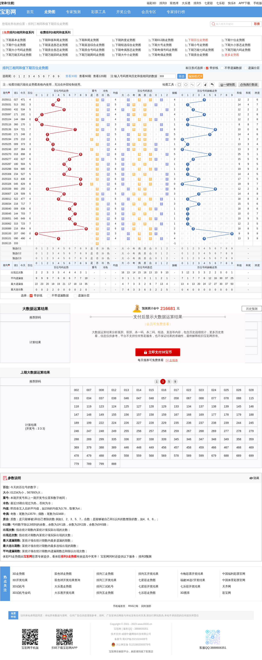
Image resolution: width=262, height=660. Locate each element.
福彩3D (151, 3)
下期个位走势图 (16, 45)
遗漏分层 (252, 68)
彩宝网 (226, 592)
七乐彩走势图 (147, 592)
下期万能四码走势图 (55, 54)
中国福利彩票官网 (233, 573)
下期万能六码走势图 (238, 49)
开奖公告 (123, 12)
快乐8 (231, 3)
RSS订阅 (133, 606)
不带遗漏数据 (231, 68)
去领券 (173, 360)
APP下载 (244, 3)
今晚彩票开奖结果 (191, 573)
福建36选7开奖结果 (192, 580)
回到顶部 (146, 606)
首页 (30, 12)
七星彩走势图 (147, 580)
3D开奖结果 (20, 580)
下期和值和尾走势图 (55, 40)
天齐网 (226, 586)
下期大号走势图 (162, 45)
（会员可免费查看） (158, 324)
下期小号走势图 (198, 45)
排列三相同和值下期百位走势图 (48, 23)
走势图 (49, 12)
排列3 (163, 3)
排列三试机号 (105, 586)
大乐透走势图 (63, 586)
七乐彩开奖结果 (190, 586)
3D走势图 (18, 573)
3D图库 (185, 592)
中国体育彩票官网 (233, 580)
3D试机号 (18, 586)
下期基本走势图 (16, 40)
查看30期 (71, 76)
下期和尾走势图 (89, 40)
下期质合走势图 (198, 54)
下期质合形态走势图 (55, 49)
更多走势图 (232, 54)
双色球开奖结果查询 (67, 580)
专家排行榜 (176, 12)
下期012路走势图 (163, 40)
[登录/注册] (7, 3)
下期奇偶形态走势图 (128, 49)
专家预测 (73, 12)
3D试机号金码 (21, 592)
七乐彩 (220, 3)
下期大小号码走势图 (19, 49)
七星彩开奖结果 (148, 586)
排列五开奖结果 (148, 573)
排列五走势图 (105, 592)
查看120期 (99, 76)
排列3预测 (145, 556)
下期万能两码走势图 (92, 54)
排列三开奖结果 (106, 580)
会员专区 (148, 12)
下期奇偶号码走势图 (164, 49)
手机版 (257, 3)
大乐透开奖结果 (64, 592)
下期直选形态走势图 (55, 45)
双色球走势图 (63, 573)
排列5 (197, 3)
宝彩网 (8, 12)
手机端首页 (119, 606)
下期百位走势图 (198, 40)
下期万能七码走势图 (201, 49)
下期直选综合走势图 (92, 45)
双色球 (174, 3)
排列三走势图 (105, 573)
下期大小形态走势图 (238, 45)
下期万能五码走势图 (19, 54)
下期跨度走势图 (125, 40)
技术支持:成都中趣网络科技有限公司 (131, 634)
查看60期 (85, 76)
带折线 (212, 68)
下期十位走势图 (235, 40)
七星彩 (208, 3)
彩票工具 (98, 12)
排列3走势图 (69, 556)
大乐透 (186, 3)
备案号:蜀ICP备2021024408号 (131, 639)
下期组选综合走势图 (128, 45)
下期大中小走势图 (126, 54)
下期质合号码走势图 (92, 49)
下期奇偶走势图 (162, 54)
